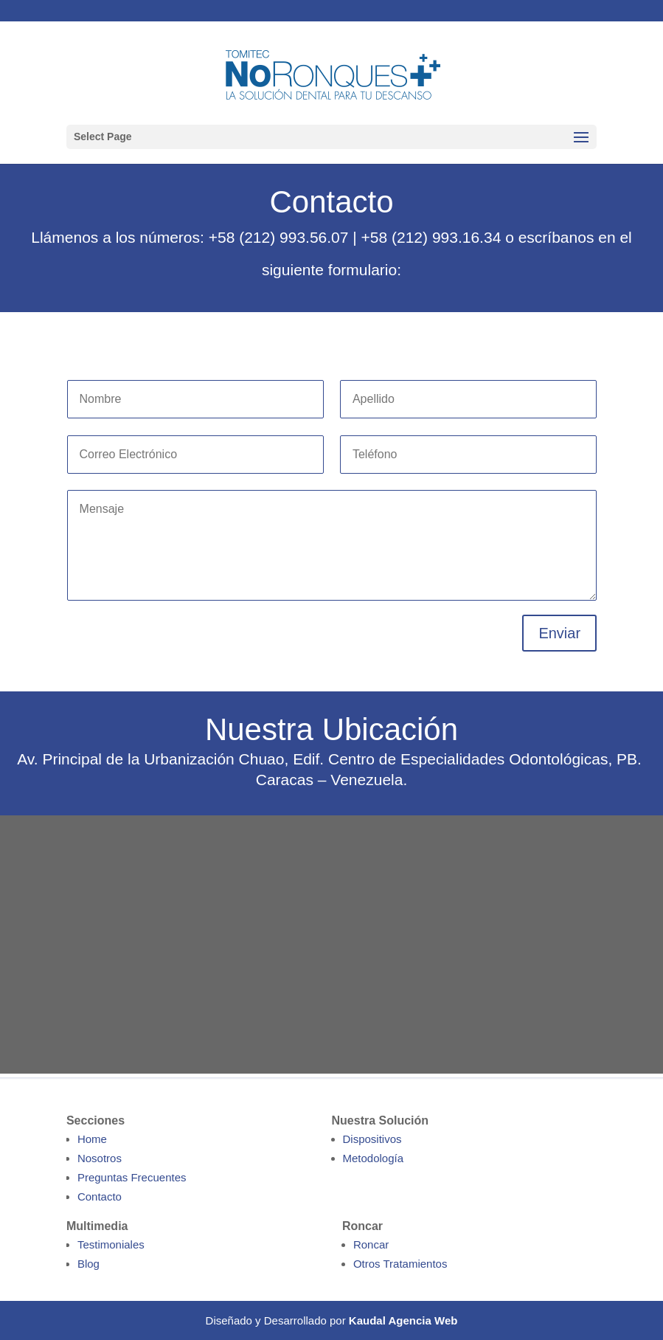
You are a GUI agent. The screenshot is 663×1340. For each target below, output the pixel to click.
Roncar (371, 1244)
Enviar (559, 633)
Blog (88, 1263)
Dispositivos (372, 1139)
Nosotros (99, 1158)
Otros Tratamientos (400, 1263)
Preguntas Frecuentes (132, 1177)
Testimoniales (111, 1244)
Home (92, 1139)
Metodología (373, 1158)
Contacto (99, 1196)
